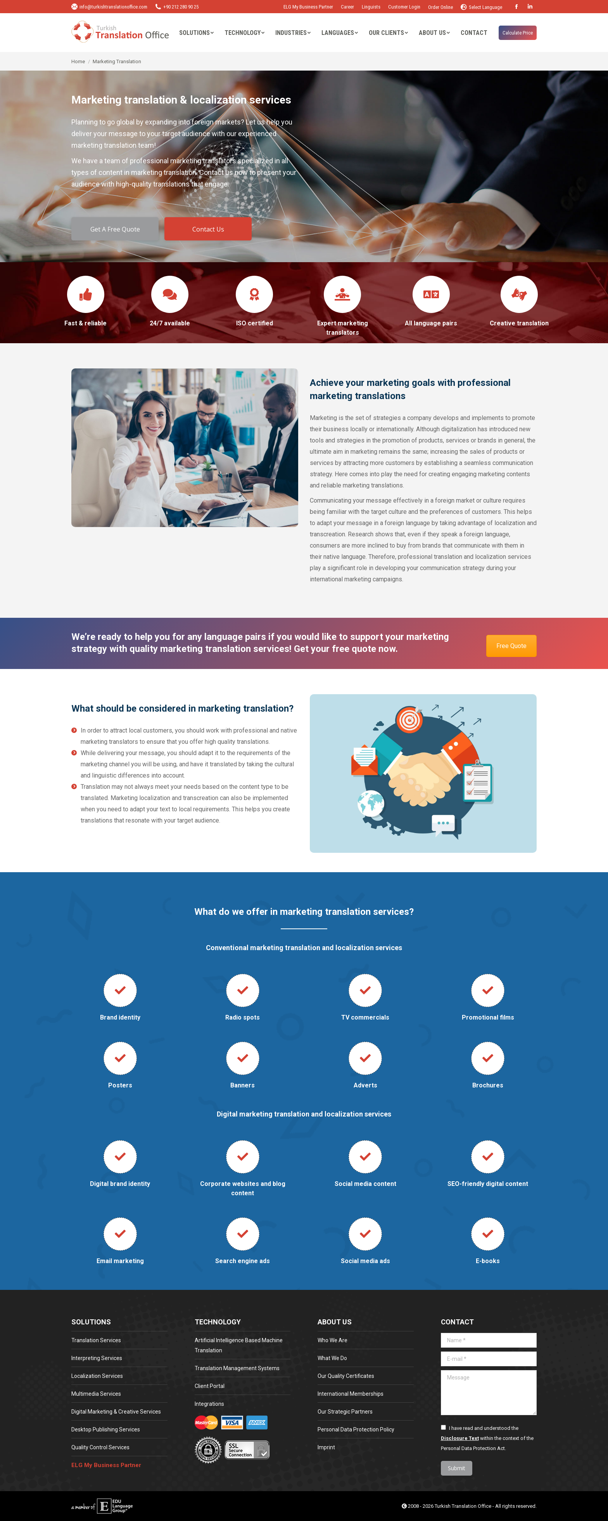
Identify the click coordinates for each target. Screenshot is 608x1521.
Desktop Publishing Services (105, 1429)
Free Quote (511, 646)
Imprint (326, 1447)
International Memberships (350, 1394)
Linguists (371, 7)
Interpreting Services (96, 1358)
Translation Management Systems (237, 1368)
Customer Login (404, 7)
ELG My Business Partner (308, 7)
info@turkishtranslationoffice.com (109, 6)
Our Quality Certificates (346, 1376)
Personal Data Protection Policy (356, 1429)
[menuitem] (196, 33)
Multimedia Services (96, 1394)
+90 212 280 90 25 (177, 6)
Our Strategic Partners (345, 1412)
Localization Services (97, 1376)
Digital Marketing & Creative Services (116, 1412)
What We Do (332, 1358)
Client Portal (210, 1386)
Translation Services (96, 1340)
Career (347, 7)
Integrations (209, 1404)
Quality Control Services (100, 1447)
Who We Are (332, 1340)
